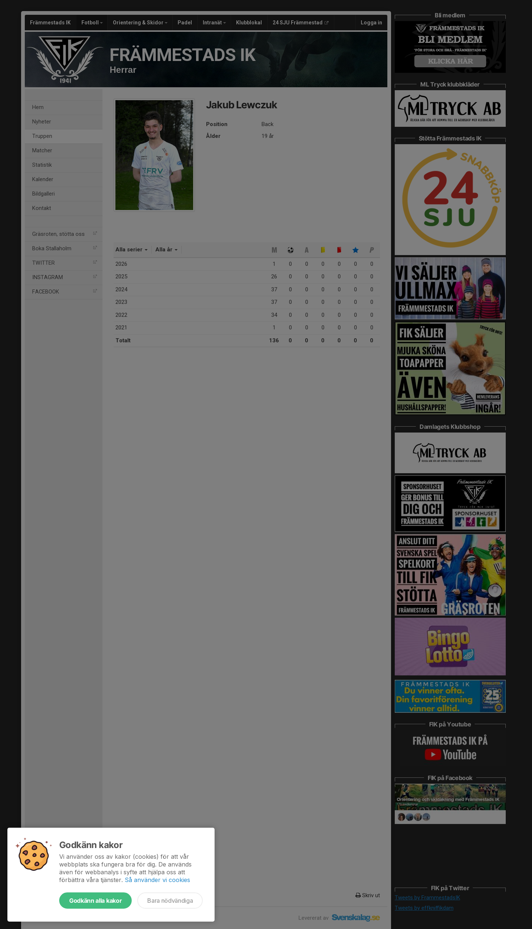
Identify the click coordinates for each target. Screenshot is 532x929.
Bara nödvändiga (170, 900)
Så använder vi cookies (157, 880)
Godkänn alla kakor (95, 900)
